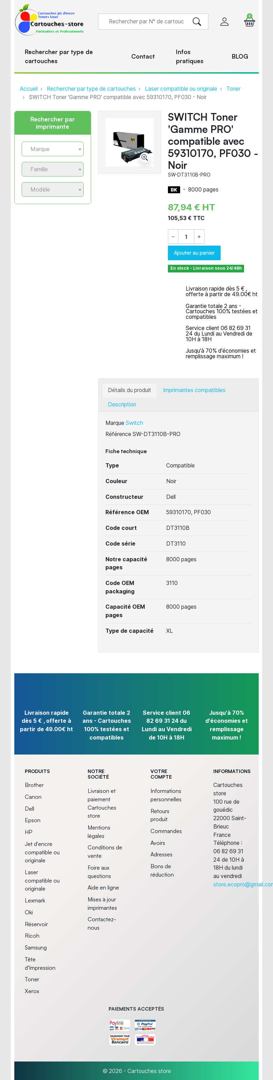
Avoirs (157, 842)
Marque (114, 423)
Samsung (36, 947)
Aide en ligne (103, 887)
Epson (32, 820)
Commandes (166, 830)
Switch (134, 423)
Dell (29, 808)
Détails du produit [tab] (129, 390)
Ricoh (32, 935)
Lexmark (35, 900)
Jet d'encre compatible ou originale (42, 852)
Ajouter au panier (194, 252)
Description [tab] (122, 404)
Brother (34, 784)
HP (28, 831)
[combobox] (53, 149)
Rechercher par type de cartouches (91, 88)
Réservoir (36, 924)
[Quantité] (186, 237)
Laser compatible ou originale (181, 88)
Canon (33, 796)
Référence (118, 434)
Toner (233, 88)
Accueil (29, 88)
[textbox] (50, 149)
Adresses (161, 854)
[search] (196, 22)
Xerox (32, 991)
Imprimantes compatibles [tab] (194, 390)
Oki (29, 912)
